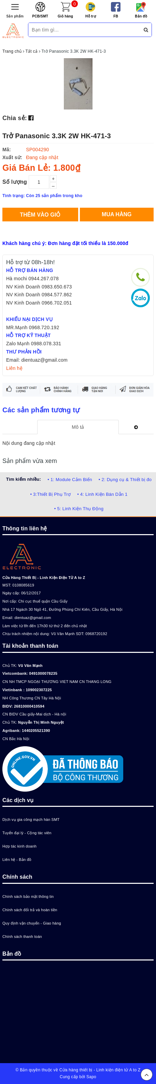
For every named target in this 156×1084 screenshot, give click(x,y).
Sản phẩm (15, 16)
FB (115, 16)
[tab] (78, 427)
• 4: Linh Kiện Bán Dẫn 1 (102, 494)
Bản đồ (141, 16)
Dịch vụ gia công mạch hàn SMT (31, 819)
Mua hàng (116, 214)
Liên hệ (14, 368)
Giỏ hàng (65, 16)
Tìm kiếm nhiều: (23, 479)
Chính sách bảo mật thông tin (28, 896)
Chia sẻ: (14, 118)
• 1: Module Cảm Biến (69, 479)
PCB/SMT (40, 16)
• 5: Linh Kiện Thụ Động (78, 508)
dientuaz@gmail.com (32, 618)
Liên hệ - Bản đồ (16, 859)
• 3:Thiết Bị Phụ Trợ (50, 494)
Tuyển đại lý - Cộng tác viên (27, 833)
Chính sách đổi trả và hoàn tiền (29, 910)
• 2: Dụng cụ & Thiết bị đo (125, 479)
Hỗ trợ (90, 16)
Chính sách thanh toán (22, 936)
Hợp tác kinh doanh (19, 846)
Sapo (91, 1076)
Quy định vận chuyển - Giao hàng (31, 923)
